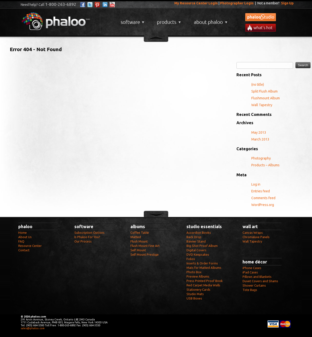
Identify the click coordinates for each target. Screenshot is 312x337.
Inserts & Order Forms (202, 263)
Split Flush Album (264, 91)
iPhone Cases (252, 268)
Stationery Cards (198, 289)
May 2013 (258, 132)
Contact (23, 250)
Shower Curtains (254, 285)
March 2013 (260, 139)
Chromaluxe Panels (256, 237)
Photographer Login (237, 3)
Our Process (83, 241)
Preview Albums (197, 276)
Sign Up (287, 3)
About (209, 20)
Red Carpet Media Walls (203, 285)
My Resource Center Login (196, 3)
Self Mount (138, 250)
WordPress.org (262, 205)
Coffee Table (139, 232)
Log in (255, 184)
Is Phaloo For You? (87, 237)
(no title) (257, 84)
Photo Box (194, 272)
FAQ (21, 241)
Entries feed (260, 191)
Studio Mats (195, 294)
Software (132, 20)
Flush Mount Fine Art (145, 245)
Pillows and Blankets (257, 276)
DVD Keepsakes (197, 254)
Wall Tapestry (261, 105)
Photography (261, 158)
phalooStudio (260, 17)
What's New (260, 28)
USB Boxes (194, 298)
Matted (135, 237)
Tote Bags (250, 289)
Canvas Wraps (253, 232)
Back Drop (193, 237)
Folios (190, 259)
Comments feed (263, 198)
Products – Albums (265, 165)
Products (168, 20)
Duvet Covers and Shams (260, 281)
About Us (25, 237)
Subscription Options (89, 232)
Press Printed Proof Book (204, 280)
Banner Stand (196, 241)
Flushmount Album (265, 98)
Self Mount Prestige (144, 254)
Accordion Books (198, 232)
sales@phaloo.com (33, 328)
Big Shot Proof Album (202, 245)
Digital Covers (196, 250)
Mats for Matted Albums (203, 267)
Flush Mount (139, 241)
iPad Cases (250, 272)
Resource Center (30, 245)
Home (22, 232)
